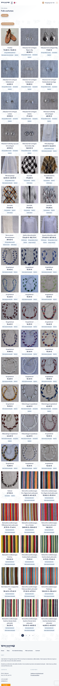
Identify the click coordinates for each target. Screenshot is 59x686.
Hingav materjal (32, 242)
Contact (37, 650)
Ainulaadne (35, 54)
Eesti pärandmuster (29, 498)
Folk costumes (29, 650)
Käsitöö (16, 55)
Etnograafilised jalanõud (10, 52)
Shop (8, 650)
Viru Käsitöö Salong (17, 650)
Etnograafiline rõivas (49, 148)
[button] (15, 3)
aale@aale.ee (4, 681)
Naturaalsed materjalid (47, 151)
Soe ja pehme (27, 180)
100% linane (24, 240)
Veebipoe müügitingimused (37, 673)
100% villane (29, 183)
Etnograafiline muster (26, 54)
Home (2, 650)
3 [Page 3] (29, 635)
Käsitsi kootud (6, 244)
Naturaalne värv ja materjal (7, 55)
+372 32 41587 (4, 679)
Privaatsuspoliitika (35, 675)
